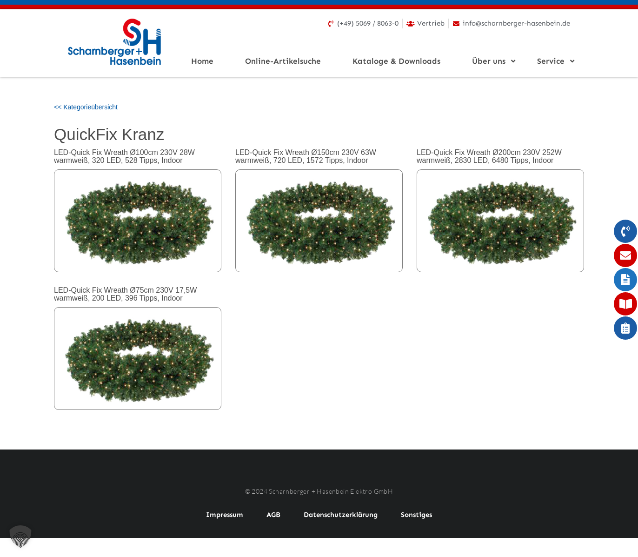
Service (553, 61)
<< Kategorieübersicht (86, 107)
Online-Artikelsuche (283, 61)
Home (202, 61)
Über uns (491, 61)
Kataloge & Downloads (396, 61)
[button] (20, 536)
